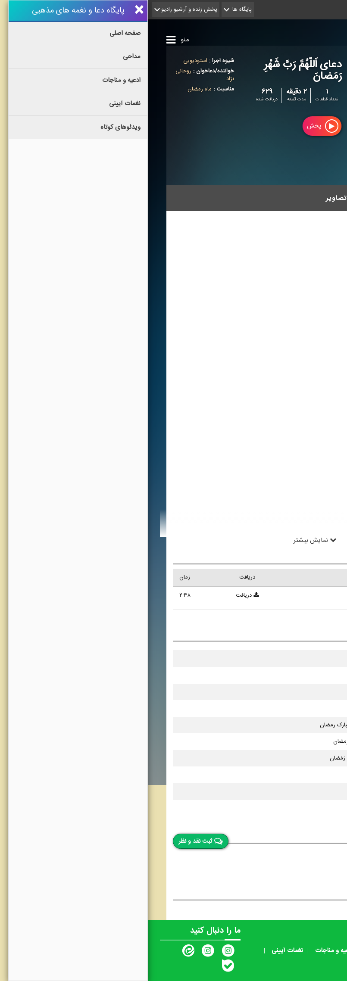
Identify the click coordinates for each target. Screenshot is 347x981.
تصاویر (188, 198)
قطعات (268, 198)
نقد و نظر (306, 834)
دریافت (99, 595)
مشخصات (228, 198)
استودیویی (47, 60)
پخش (175, 126)
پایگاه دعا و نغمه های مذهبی (254, 34)
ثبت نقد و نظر (53, 841)
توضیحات (307, 198)
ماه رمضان (52, 89)
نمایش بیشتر (167, 539)
